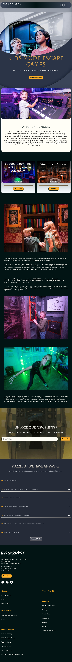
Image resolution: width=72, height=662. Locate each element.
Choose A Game (36, 77)
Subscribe (65, 439)
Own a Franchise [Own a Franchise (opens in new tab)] (49, 584)
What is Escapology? (49, 598)
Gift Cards (45, 611)
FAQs (3, 612)
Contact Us (46, 607)
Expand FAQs (36, 532)
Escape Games (6, 588)
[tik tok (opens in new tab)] (2, 575)
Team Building (6, 635)
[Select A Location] (62, 5)
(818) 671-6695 (6, 554)
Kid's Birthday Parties (8, 631)
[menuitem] (19, 591)
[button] (36, 480)
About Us (45, 594)
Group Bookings (6, 627)
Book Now (18, 189)
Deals (3, 592)
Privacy (44, 619)
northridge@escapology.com (11, 556)
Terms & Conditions (49, 623)
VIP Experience (6, 643)
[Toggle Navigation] (67, 5)
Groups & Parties (8, 622)
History (44, 603)
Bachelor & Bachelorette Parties (12, 647)
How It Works (6, 604)
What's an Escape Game (9, 608)
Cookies (45, 615)
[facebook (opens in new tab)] (7, 575)
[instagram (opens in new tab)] (11, 575)
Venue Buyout (6, 639)
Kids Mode (5, 596)
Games (4, 584)
